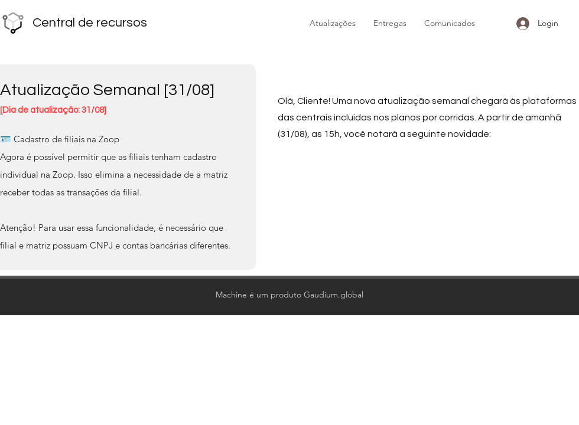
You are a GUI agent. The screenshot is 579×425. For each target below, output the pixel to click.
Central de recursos (89, 23)
